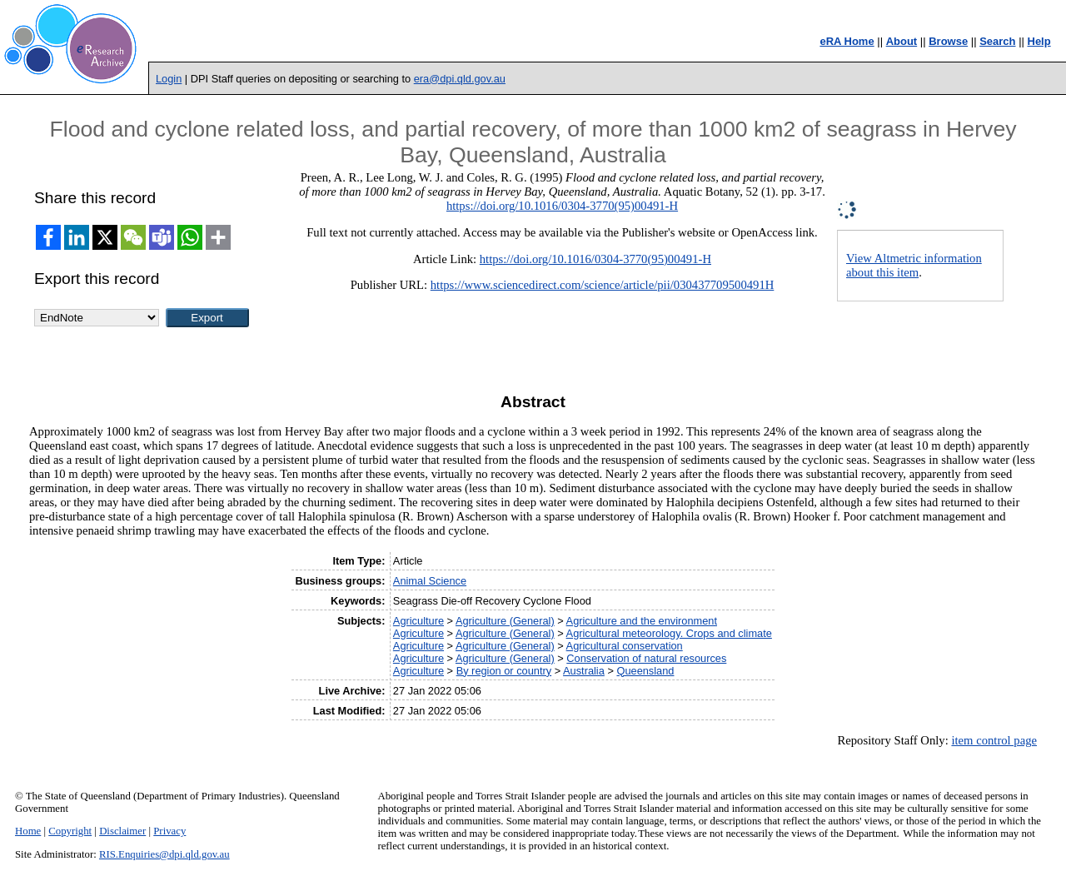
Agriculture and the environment (641, 621)
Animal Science (429, 581)
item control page (994, 740)
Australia (584, 670)
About (902, 41)
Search (997, 41)
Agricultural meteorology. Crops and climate (669, 633)
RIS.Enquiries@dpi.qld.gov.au (164, 854)
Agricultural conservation (624, 646)
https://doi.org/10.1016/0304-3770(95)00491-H (562, 205)
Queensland (645, 670)
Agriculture (418, 621)
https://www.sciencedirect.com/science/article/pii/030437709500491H (603, 284)
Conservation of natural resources (646, 658)
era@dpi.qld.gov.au (460, 78)
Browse (948, 41)
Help (1039, 41)
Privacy (169, 831)
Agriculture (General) (505, 621)
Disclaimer (122, 831)
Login (169, 78)
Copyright (70, 831)
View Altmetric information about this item (914, 265)
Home (28, 831)
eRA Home (846, 41)
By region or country (504, 670)
